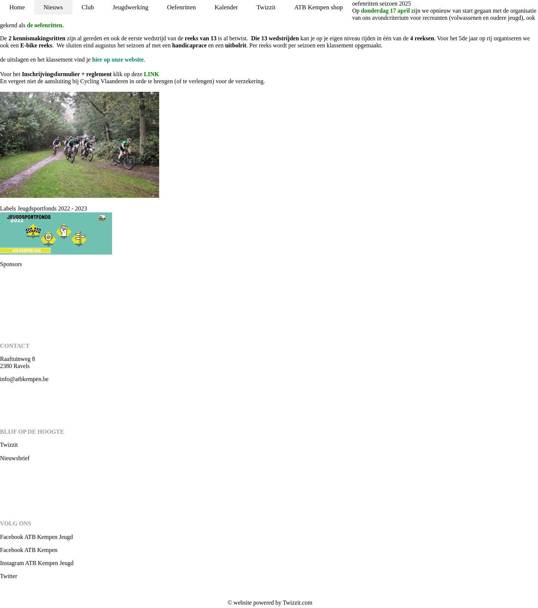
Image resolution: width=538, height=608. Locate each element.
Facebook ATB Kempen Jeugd (36, 537)
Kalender (226, 7)
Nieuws (53, 7)
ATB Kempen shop (318, 7)
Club (88, 7)
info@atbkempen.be (24, 379)
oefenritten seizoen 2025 (381, 3)
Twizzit (266, 7)
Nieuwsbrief (15, 458)
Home (17, 7)
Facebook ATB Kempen (29, 550)
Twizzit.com (297, 602)
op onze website (118, 59)
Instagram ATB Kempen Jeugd (37, 563)
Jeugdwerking (130, 7)
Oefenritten (181, 7)
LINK (151, 74)
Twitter (8, 576)
